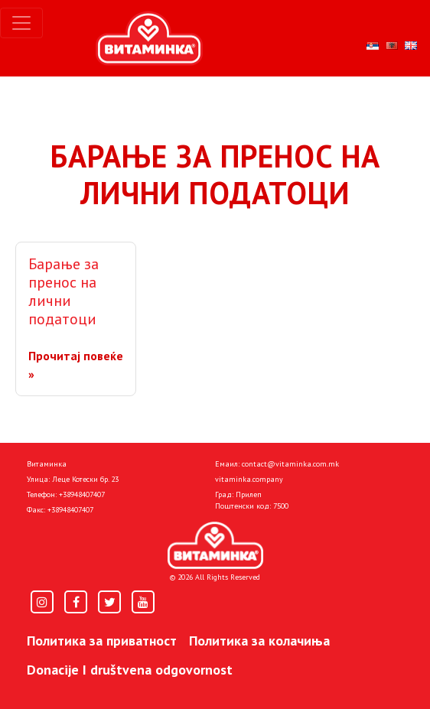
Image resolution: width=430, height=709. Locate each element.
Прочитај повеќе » (75, 365)
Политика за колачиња (259, 640)
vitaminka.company (249, 479)
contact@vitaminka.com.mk (290, 464)
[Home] (215, 545)
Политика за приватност (102, 640)
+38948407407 (82, 494)
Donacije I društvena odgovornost (130, 669)
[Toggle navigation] (21, 23)
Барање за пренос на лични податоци (63, 291)
